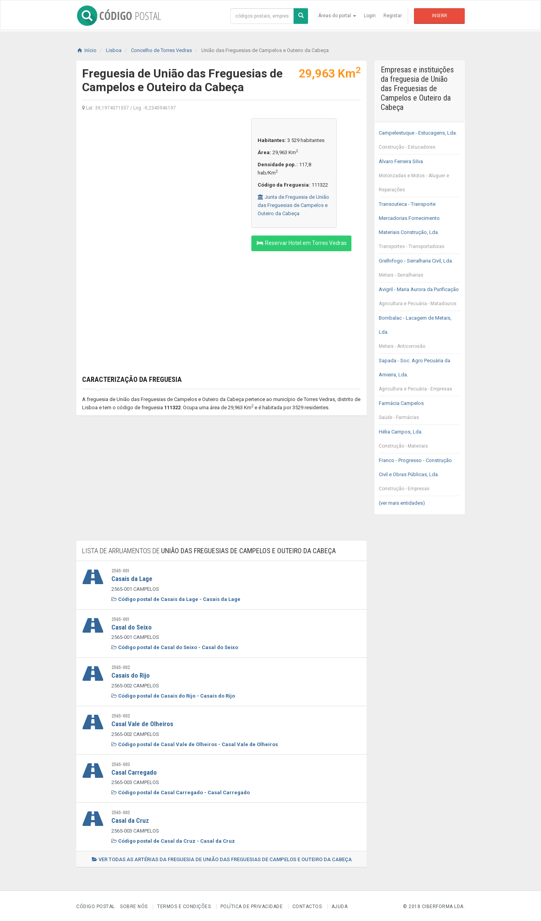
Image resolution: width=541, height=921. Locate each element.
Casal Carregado (134, 771)
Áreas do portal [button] (337, 15)
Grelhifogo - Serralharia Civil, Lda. (419, 270)
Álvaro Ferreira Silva (419, 177)
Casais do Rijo (130, 675)
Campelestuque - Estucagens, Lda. (419, 142)
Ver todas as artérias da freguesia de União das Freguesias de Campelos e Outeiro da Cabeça (222, 858)
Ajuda (339, 905)
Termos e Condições (184, 905)
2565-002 (120, 667)
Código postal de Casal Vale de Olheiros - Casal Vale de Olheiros (194, 743)
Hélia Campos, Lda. (419, 441)
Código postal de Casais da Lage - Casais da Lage (175, 599)
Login (370, 15)
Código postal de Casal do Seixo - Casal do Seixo (174, 647)
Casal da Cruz (130, 819)
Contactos (307, 905)
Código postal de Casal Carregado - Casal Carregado (180, 791)
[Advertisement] (161, 173)
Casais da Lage (131, 579)
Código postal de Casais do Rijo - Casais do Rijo (173, 695)
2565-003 (120, 763)
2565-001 (120, 571)
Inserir (439, 15)
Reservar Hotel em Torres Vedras (301, 243)
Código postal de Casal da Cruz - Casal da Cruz (173, 839)
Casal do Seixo (131, 627)
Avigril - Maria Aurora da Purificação (419, 298)
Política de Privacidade (251, 905)
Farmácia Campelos (419, 412)
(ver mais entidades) (402, 503)
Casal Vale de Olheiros (142, 723)
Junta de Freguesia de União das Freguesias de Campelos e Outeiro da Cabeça (293, 205)
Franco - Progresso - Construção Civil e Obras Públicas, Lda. (419, 476)
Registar (392, 15)
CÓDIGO (118, 15)
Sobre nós (134, 905)
